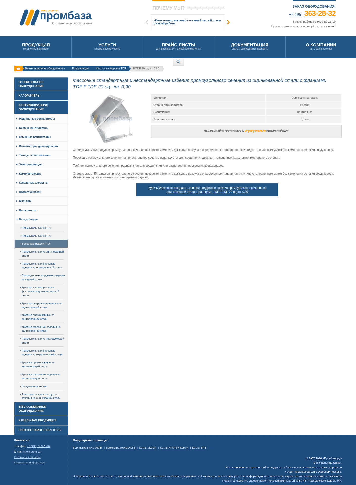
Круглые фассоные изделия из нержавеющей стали (40, 376)
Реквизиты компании (27, 457)
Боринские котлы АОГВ (120, 447)
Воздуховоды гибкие (33, 386)
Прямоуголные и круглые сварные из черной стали (42, 277)
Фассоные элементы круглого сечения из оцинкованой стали (40, 396)
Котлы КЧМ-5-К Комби (174, 447)
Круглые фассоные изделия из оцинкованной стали (40, 328)
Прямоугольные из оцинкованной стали (42, 253)
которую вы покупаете (36, 46)
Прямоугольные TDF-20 (36, 227)
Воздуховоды (80, 68)
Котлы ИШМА (147, 447)
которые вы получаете (107, 46)
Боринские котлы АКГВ (87, 447)
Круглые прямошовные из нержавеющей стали (37, 364)
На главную (19, 68)
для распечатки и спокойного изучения (178, 46)
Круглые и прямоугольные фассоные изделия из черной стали (39, 291)
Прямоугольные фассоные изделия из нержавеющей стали (41, 352)
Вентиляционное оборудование (45, 68)
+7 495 (312, 14)
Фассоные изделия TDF (111, 68)
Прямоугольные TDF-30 (36, 235)
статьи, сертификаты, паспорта (250, 46)
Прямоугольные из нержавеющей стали (42, 340)
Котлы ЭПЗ (199, 447)
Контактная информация (29, 462)
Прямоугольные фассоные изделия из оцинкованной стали (41, 265)
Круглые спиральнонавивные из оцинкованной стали (41, 305)
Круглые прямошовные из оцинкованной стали (37, 316)
